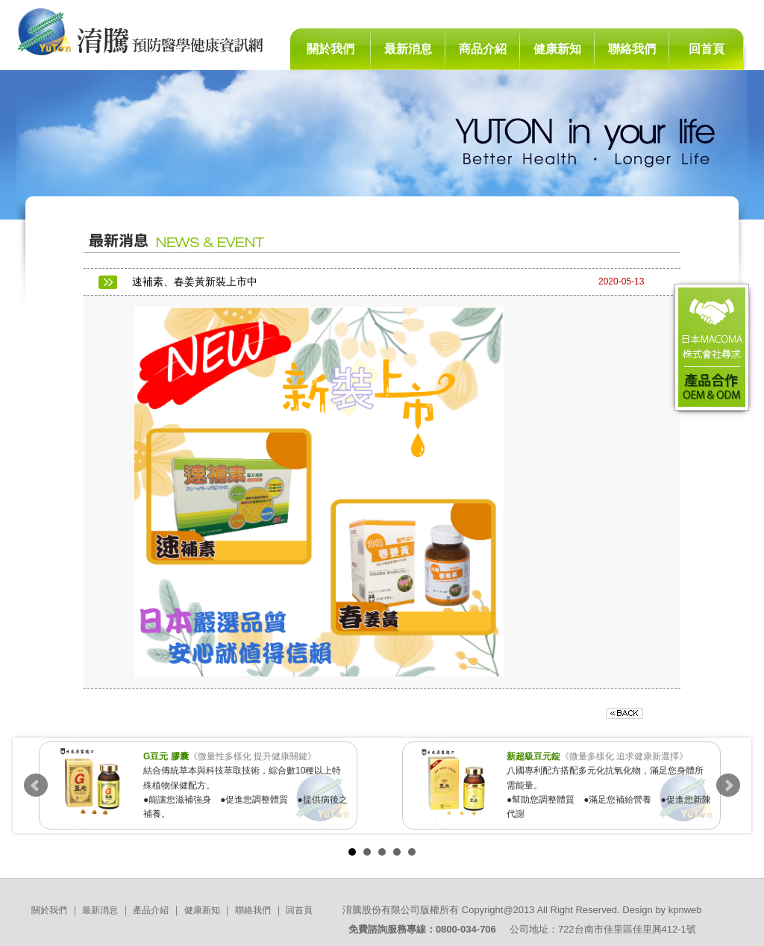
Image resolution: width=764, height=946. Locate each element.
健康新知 (557, 49)
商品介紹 (483, 49)
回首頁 (706, 49)
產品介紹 (151, 910)
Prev (36, 785)
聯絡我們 (632, 49)
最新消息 (408, 49)
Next (728, 785)
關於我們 (330, 49)
